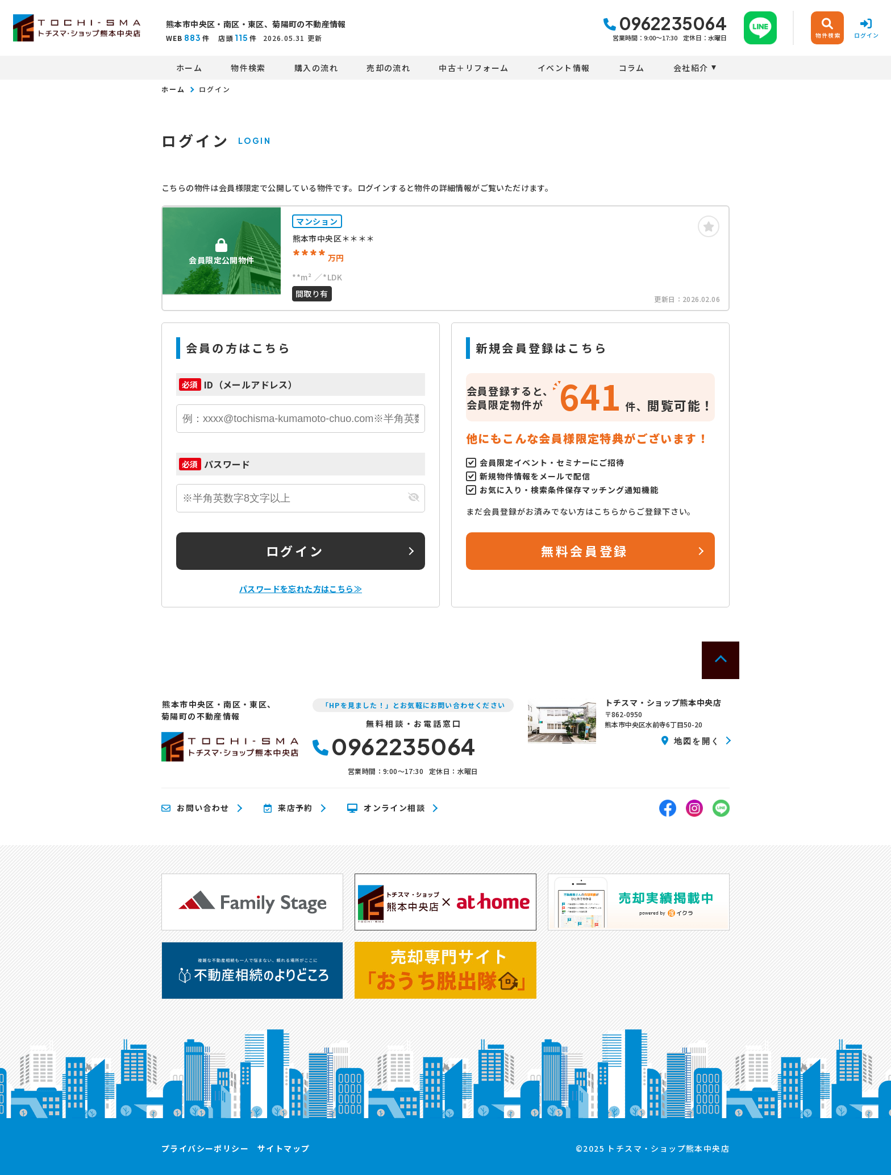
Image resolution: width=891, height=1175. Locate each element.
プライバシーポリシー (205, 1148)
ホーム (189, 67)
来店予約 (288, 808)
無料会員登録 (584, 550)
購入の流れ (316, 67)
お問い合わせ (195, 808)
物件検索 (248, 67)
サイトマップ (283, 1148)
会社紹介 (691, 67)
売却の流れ (388, 67)
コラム (632, 67)
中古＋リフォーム (474, 67)
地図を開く (690, 740)
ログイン (295, 550)
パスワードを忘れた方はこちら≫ (300, 588)
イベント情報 (564, 67)
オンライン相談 (386, 808)
